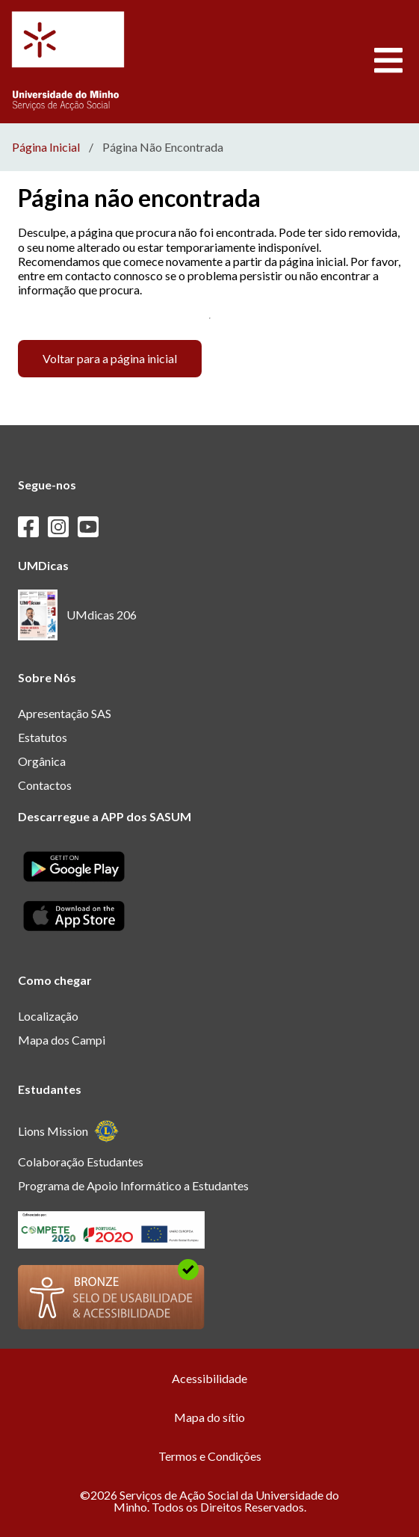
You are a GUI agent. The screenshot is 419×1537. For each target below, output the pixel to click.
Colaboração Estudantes (80, 1161)
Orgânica (42, 761)
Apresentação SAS (64, 713)
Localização (48, 1016)
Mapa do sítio (209, 1417)
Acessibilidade (209, 1378)
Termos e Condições (209, 1456)
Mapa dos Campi (61, 1040)
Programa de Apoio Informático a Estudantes (133, 1185)
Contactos (45, 785)
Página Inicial (46, 147)
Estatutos (42, 737)
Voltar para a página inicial (110, 358)
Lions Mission (68, 1131)
